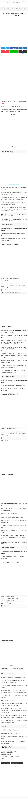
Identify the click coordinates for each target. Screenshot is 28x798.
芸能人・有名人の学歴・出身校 (16, 763)
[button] (22, 51)
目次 (13, 146)
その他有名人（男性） (5, 763)
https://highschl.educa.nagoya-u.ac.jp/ (13, 289)
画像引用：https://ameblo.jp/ (14, 665)
